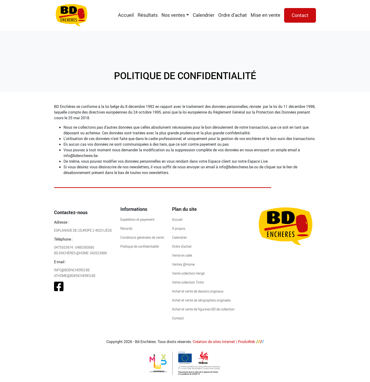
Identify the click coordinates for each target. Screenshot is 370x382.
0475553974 (63, 247)
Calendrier (203, 15)
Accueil (126, 15)
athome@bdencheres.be (75, 275)
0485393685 (84, 247)
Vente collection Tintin (188, 282)
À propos (178, 228)
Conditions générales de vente (142, 237)
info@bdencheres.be (72, 270)
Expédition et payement (137, 219)
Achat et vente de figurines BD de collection (203, 309)
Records (126, 228)
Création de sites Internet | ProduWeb (228, 342)
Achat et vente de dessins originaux (197, 291)
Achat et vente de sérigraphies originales (201, 300)
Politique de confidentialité (139, 246)
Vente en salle (182, 255)
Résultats (148, 15)
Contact (300, 15)
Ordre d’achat (232, 15)
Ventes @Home (183, 264)
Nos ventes (173, 15)
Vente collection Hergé (188, 273)
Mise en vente (265, 15)
